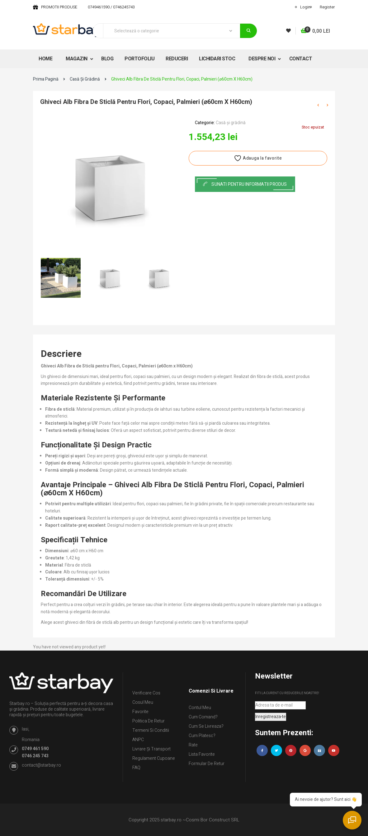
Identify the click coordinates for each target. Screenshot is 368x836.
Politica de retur (148, 721)
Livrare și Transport (151, 749)
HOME (45, 59)
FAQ (136, 767)
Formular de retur (206, 763)
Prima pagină (46, 79)
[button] (315, 31)
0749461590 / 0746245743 (111, 7)
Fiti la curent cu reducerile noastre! (287, 693)
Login (305, 7)
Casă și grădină (85, 79)
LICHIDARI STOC (217, 59)
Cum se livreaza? (206, 726)
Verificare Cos (146, 693)
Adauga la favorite (258, 158)
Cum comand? (203, 717)
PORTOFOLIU (139, 59)
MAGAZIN (77, 59)
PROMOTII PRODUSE (59, 7)
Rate (193, 745)
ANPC (138, 739)
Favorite (140, 711)
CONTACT (300, 59)
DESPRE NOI (262, 59)
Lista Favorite (202, 754)
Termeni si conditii (150, 730)
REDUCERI (177, 59)
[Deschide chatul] (352, 820)
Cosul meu (142, 702)
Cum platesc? (202, 735)
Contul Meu (200, 707)
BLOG (107, 59)
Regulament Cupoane (153, 758)
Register (327, 7)
